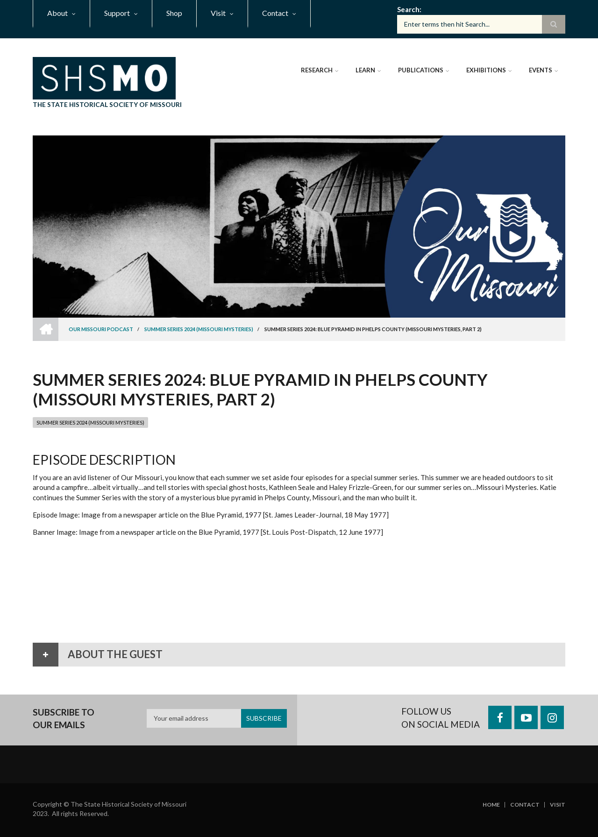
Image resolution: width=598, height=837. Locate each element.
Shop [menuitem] (174, 12)
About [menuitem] (57, 12)
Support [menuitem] (117, 12)
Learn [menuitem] (365, 70)
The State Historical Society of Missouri (107, 104)
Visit (557, 805)
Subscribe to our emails (63, 719)
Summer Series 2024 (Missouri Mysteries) (90, 422)
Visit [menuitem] (218, 12)
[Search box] (481, 24)
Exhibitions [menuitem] (486, 70)
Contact (525, 805)
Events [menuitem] (540, 70)
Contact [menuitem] (275, 12)
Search (408, 9)
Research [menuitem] (317, 70)
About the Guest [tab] (98, 654)
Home (491, 805)
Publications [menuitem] (420, 70)
